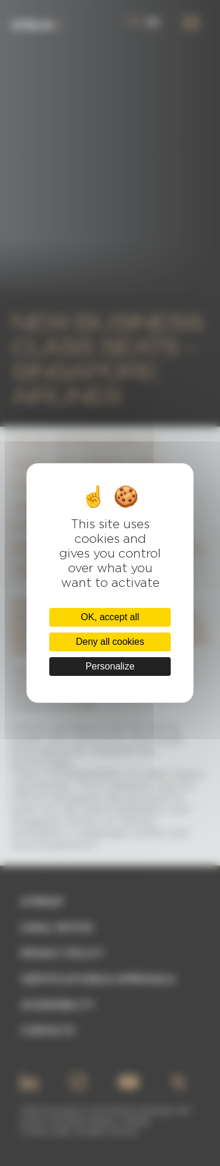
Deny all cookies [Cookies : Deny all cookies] (110, 642)
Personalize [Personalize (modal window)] (110, 666)
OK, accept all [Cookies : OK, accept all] (110, 617)
